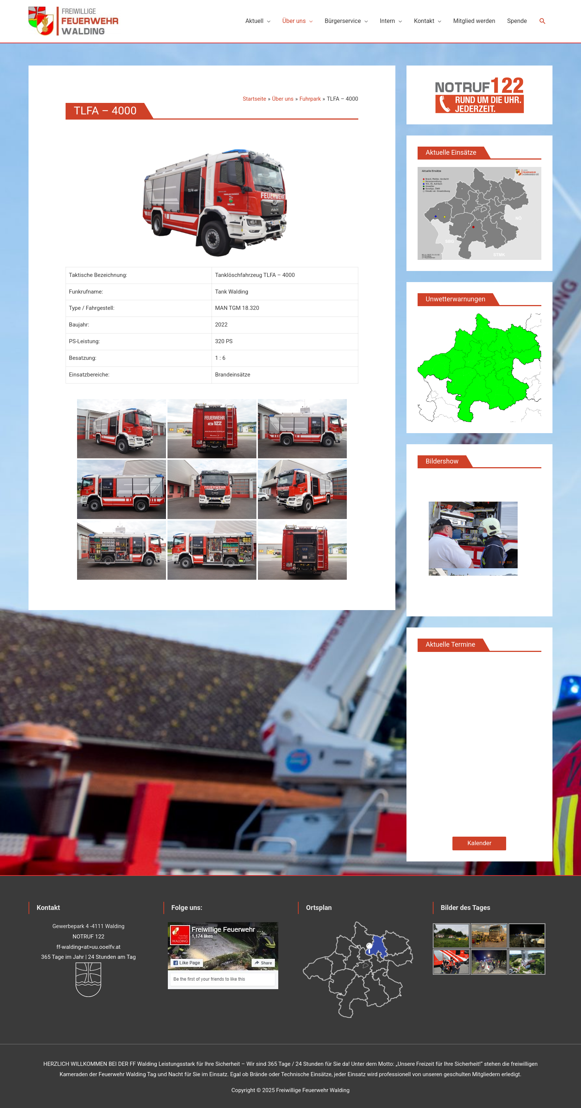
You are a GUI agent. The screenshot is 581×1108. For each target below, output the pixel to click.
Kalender (479, 841)
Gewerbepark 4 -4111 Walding (88, 923)
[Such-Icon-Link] (543, 20)
